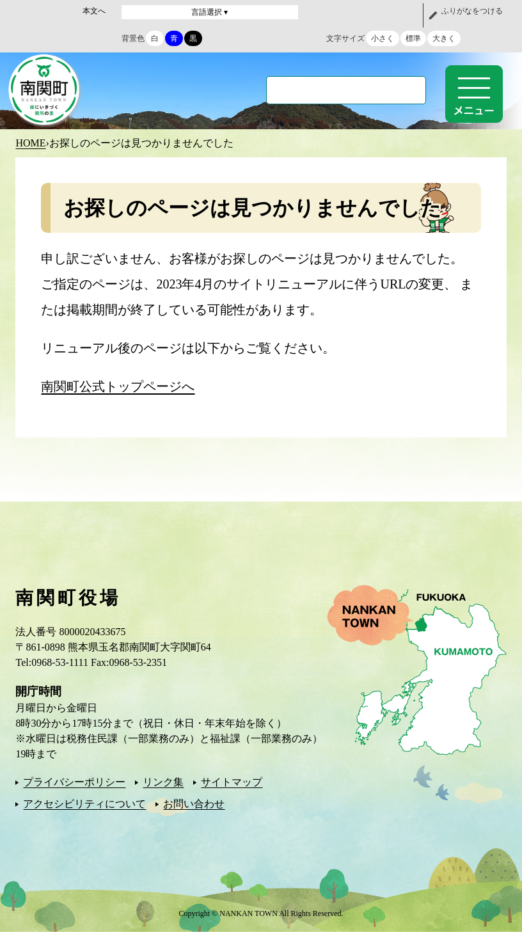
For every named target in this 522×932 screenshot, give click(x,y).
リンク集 (163, 782)
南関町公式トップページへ (117, 386)
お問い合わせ (194, 803)
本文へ (94, 10)
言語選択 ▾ (209, 12)
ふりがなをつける (472, 10)
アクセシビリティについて (84, 803)
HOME (30, 143)
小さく (382, 38)
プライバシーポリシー (74, 782)
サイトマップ (231, 782)
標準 (413, 38)
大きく (443, 38)
